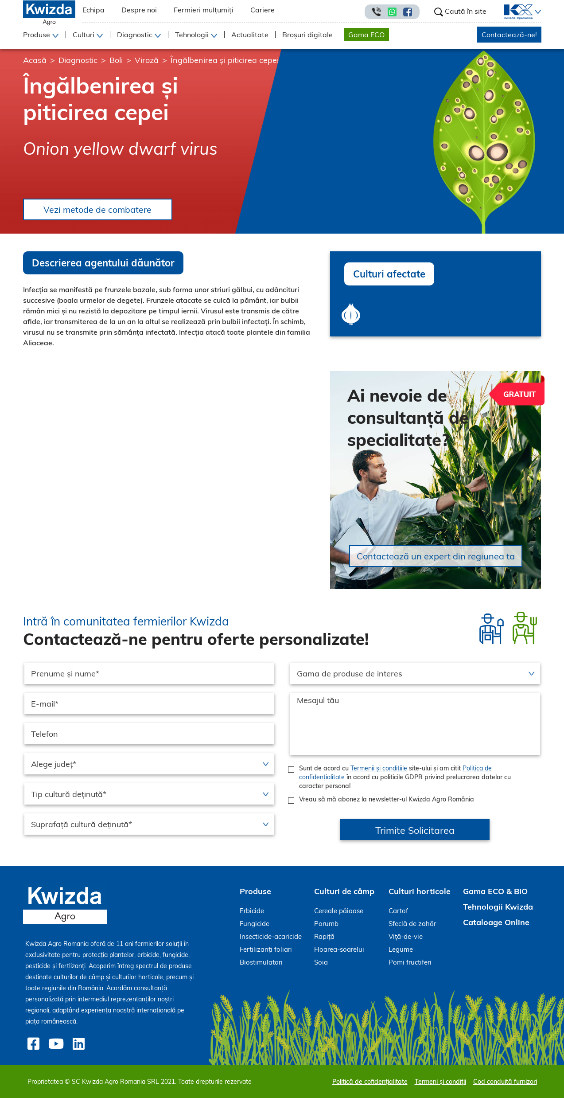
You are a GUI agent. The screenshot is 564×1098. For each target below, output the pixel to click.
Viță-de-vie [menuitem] (406, 937)
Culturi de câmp (344, 892)
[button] (537, 12)
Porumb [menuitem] (326, 924)
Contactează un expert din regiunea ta (436, 556)
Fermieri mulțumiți (203, 9)
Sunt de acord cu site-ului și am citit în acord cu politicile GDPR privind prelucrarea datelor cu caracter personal (405, 777)
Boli (116, 60)
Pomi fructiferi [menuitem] (410, 962)
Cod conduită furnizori (505, 1082)
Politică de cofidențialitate (370, 1082)
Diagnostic (77, 60)
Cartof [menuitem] (398, 911)
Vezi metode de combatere (99, 209)
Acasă (35, 60)
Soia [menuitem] (321, 962)
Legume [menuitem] (401, 950)
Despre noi (139, 9)
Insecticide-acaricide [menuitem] (271, 937)
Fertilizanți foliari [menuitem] (266, 950)
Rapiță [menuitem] (324, 937)
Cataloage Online (496, 923)
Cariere (262, 9)
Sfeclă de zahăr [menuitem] (412, 924)
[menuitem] (513, 12)
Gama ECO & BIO (495, 892)
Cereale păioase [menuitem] (338, 911)
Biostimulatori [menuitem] (261, 962)
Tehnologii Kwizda (498, 907)
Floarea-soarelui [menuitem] (339, 950)
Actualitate (249, 34)
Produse (255, 892)
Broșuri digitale (307, 34)
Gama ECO (366, 34)
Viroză (147, 60)
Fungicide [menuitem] (254, 924)
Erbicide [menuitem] (252, 911)
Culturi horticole (420, 892)
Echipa (93, 9)
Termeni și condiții (440, 1082)
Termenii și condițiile (378, 769)
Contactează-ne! (509, 34)
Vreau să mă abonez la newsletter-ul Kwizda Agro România (386, 800)
